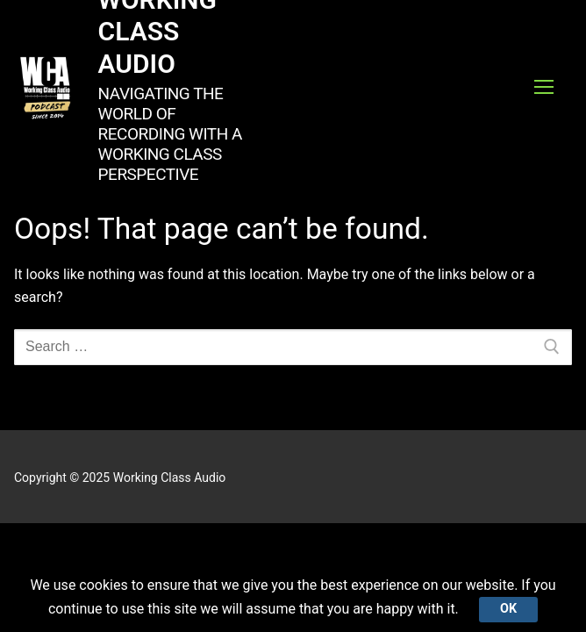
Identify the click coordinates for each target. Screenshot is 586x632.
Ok (508, 608)
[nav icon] (544, 87)
